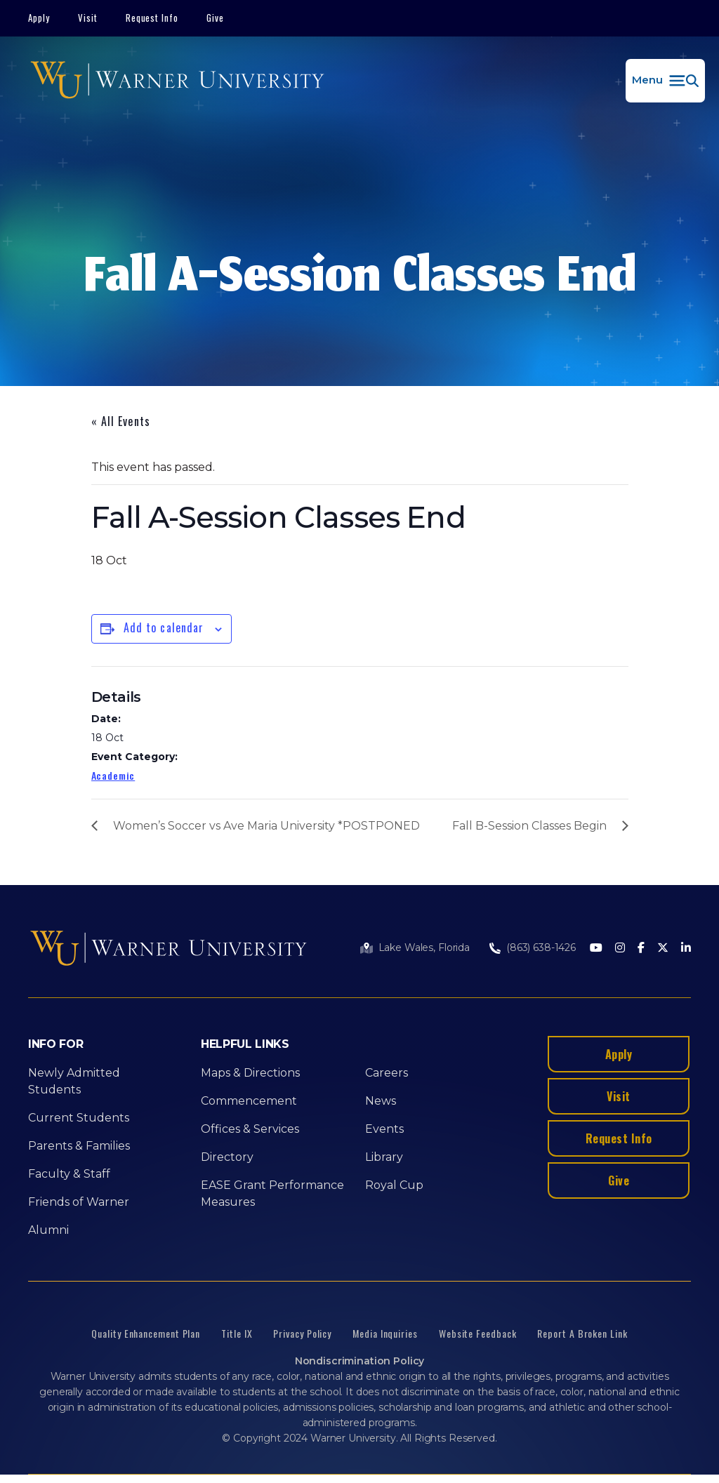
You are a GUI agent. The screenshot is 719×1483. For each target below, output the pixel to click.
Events (384, 1129)
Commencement (249, 1101)
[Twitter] (662, 948)
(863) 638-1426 (541, 947)
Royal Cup (394, 1185)
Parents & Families (79, 1145)
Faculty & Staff (69, 1174)
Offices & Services (250, 1129)
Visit (88, 18)
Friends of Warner (78, 1202)
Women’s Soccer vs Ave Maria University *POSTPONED (266, 825)
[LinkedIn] (686, 948)
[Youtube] (596, 948)
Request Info (152, 18)
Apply (39, 18)
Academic (113, 775)
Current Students (78, 1117)
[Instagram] (620, 948)
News (380, 1101)
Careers (386, 1072)
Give (215, 18)
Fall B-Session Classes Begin (529, 825)
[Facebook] (641, 948)
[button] (665, 80)
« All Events (120, 421)
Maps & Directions (250, 1072)
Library (384, 1157)
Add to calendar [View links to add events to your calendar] (164, 627)
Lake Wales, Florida (424, 947)
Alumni (48, 1230)
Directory (227, 1157)
